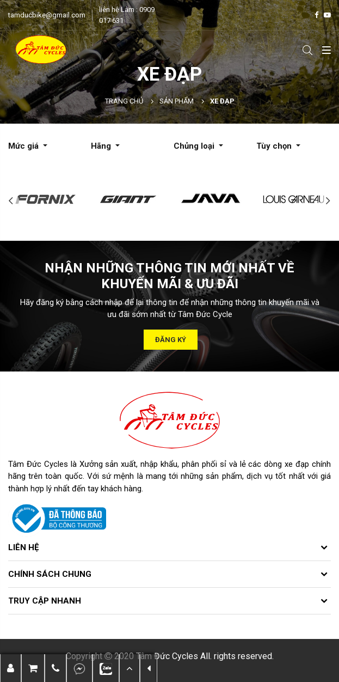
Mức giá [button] (24, 146)
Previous (11, 201)
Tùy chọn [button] (275, 146)
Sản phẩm (176, 101)
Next (328, 201)
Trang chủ (124, 101)
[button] (55, 668)
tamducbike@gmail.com (46, 15)
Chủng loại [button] (195, 146)
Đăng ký (170, 340)
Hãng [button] (102, 146)
